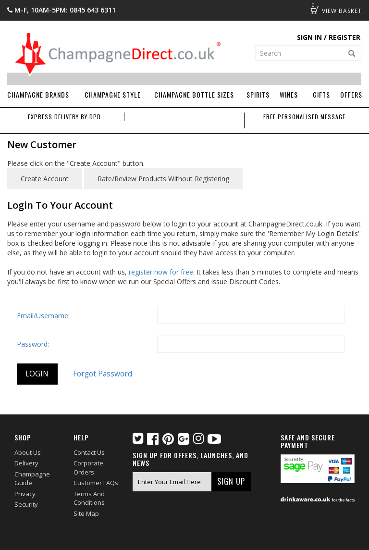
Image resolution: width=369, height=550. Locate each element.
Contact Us (89, 452)
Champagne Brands (38, 94)
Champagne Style (113, 94)
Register (344, 37)
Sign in (309, 37)
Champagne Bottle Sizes (194, 94)
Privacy (25, 493)
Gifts (321, 94)
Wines (289, 94)
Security (26, 504)
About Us (27, 452)
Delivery (26, 463)
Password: (33, 344)
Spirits (258, 94)
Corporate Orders (88, 467)
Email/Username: (43, 315)
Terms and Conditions (89, 498)
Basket (314, 10)
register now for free (161, 271)
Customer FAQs (96, 482)
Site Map (86, 513)
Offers (351, 94)
